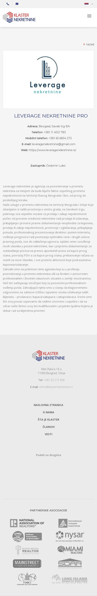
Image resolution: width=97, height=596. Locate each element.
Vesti (48, 434)
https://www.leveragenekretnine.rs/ (52, 150)
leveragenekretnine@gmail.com (53, 144)
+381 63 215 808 (54, 380)
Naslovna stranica (48, 405)
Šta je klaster (48, 419)
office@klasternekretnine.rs (56, 387)
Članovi (49, 427)
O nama (48, 412)
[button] (88, 4)
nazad (88, 44)
